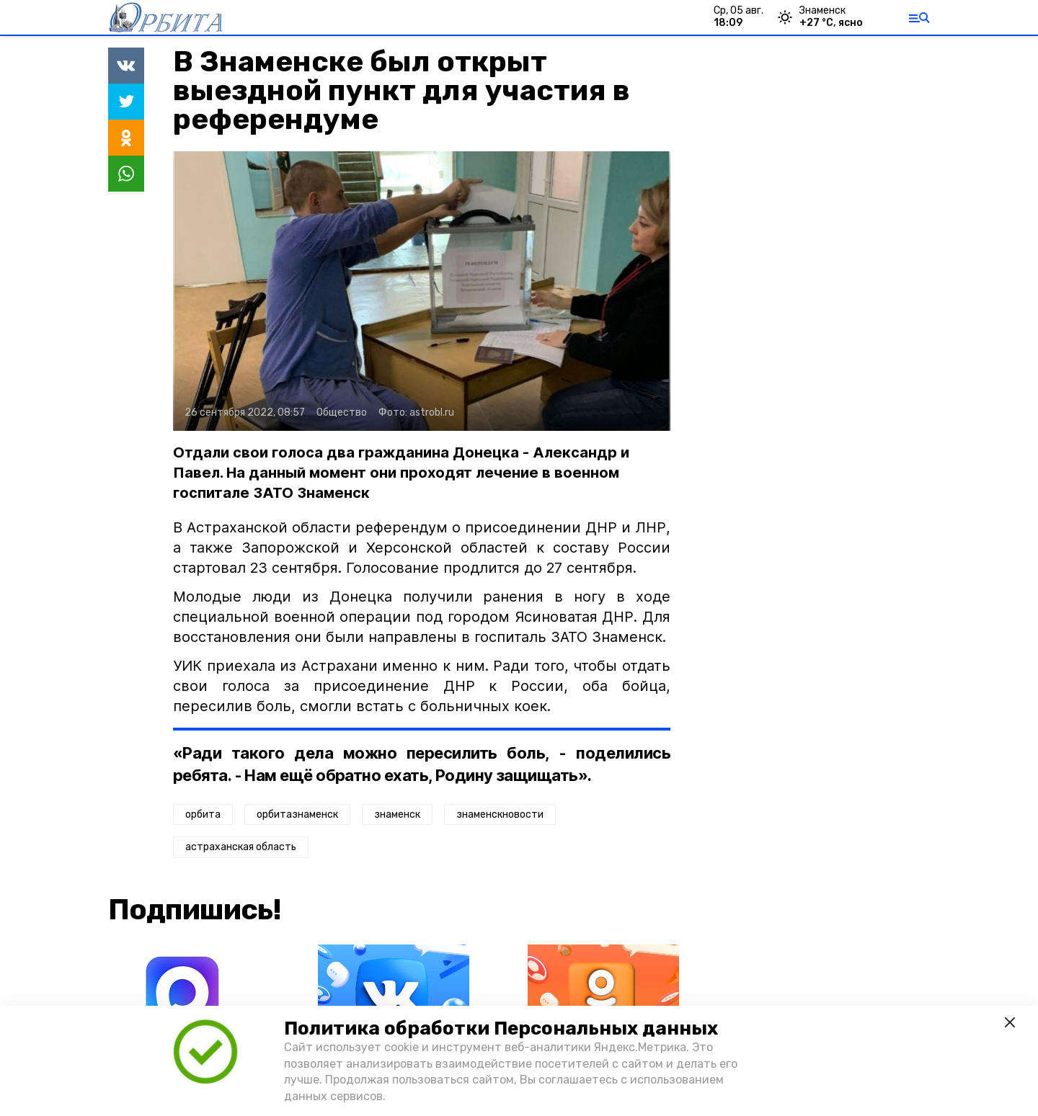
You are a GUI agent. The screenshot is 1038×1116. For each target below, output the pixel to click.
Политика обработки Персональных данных (501, 1028)
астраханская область (240, 847)
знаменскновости (500, 814)
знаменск (397, 814)
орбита (203, 814)
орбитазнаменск (297, 814)
